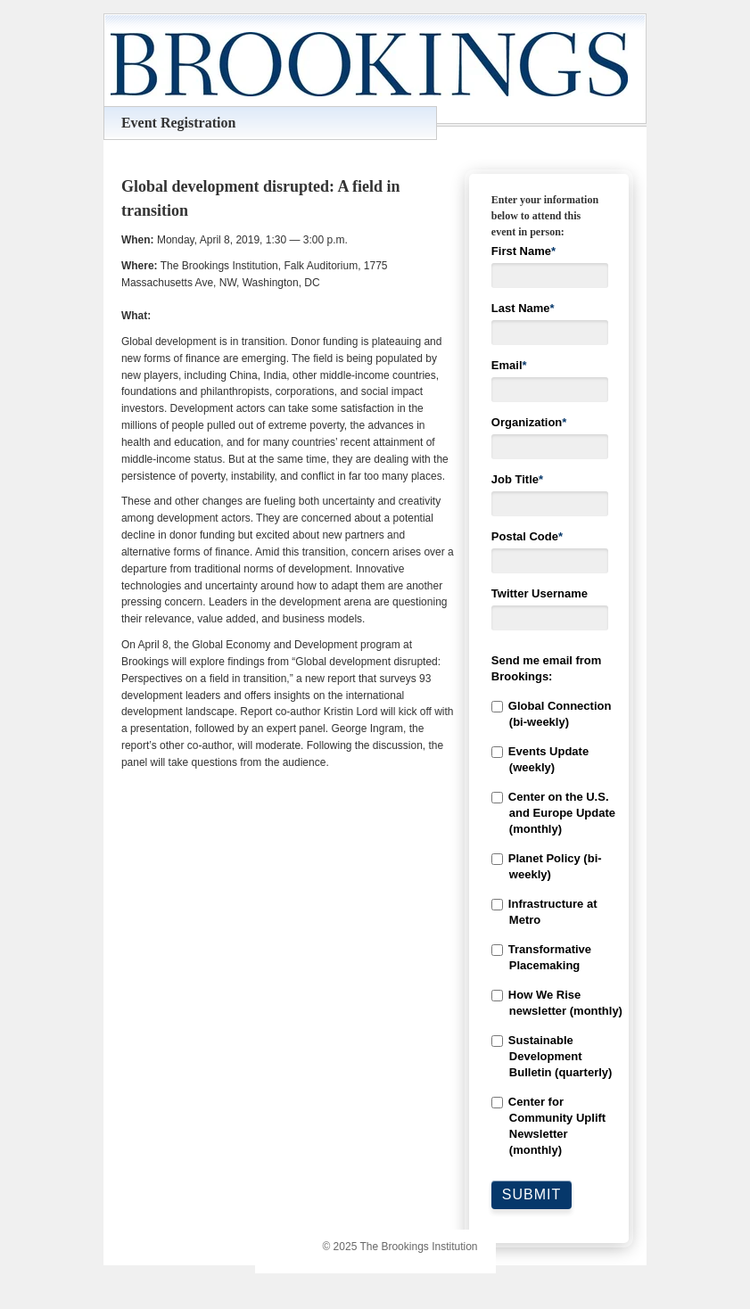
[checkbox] (548, 928)
